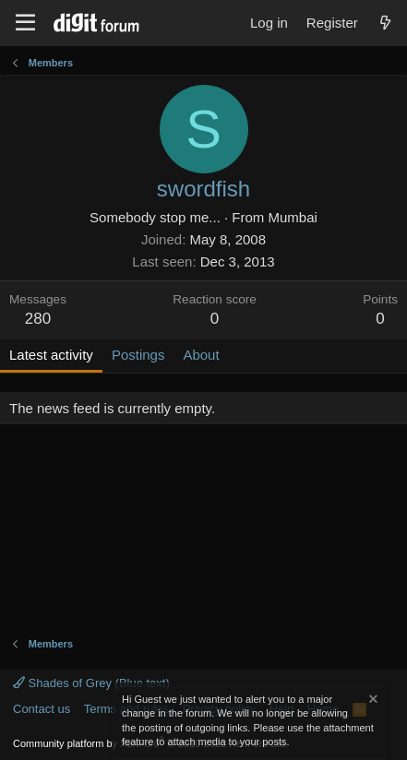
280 (38, 318)
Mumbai (293, 217)
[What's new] (385, 23)
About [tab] (201, 354)
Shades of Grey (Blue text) (91, 683)
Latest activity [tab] (51, 354)
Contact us (41, 709)
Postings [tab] (138, 354)
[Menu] (25, 23)
